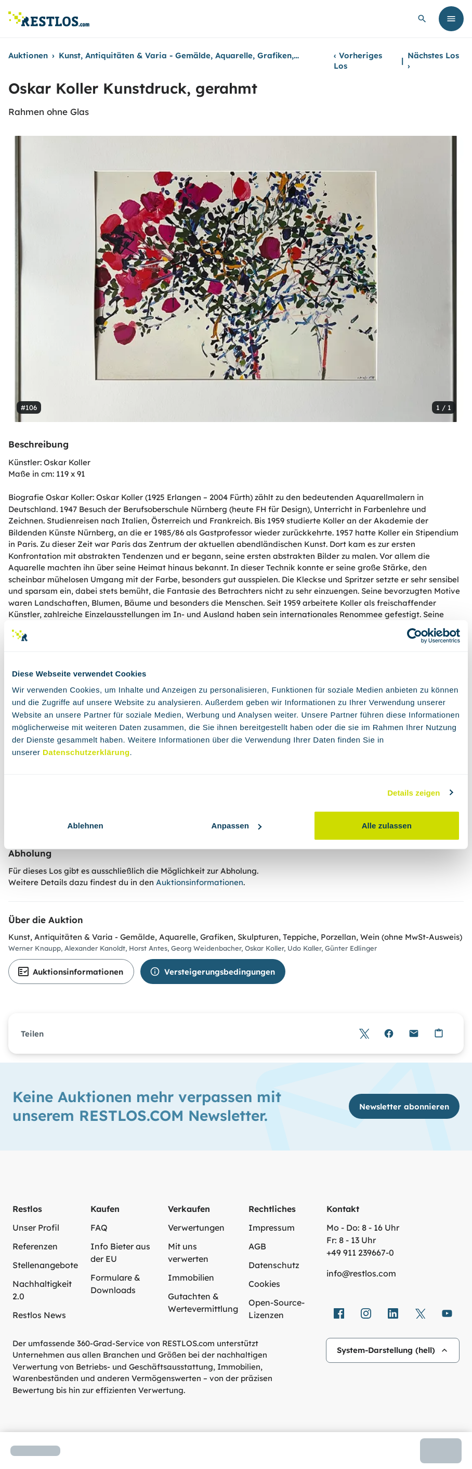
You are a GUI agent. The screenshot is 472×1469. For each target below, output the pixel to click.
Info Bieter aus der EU (120, 1252)
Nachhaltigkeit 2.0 (42, 1290)
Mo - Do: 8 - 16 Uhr (362, 1227)
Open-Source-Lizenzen (276, 1308)
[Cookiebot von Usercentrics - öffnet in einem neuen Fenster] (414, 635)
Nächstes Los (433, 60)
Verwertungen (196, 1227)
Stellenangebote (45, 1265)
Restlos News (39, 1315)
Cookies (264, 1284)
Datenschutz (273, 1265)
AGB (257, 1246)
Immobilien (191, 1277)
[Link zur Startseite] (48, 19)
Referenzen (35, 1246)
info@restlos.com (361, 1273)
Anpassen (237, 825)
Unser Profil (35, 1227)
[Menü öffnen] (451, 18)
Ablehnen (85, 825)
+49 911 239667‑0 (360, 1252)
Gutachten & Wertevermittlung (203, 1302)
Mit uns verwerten (188, 1252)
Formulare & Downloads (115, 1283)
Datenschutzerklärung (86, 752)
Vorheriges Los (358, 60)
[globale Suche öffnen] (422, 18)
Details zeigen (413, 792)
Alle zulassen (387, 825)
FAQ (99, 1227)
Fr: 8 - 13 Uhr (351, 1240)
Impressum (271, 1227)
